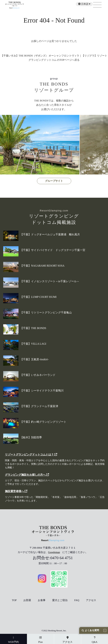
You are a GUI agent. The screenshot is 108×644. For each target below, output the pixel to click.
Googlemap (54, 552)
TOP (14, 600)
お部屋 (27, 600)
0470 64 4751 (61, 558)
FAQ (76, 600)
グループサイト (54, 181)
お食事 (41, 600)
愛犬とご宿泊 (59, 600)
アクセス (91, 600)
